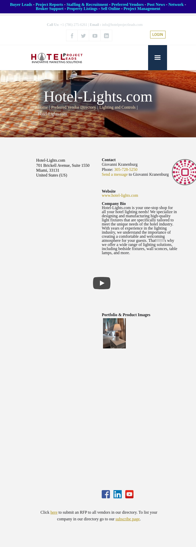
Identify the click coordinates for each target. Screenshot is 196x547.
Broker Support (50, 8)
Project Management (141, 8)
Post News (156, 4)
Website (109, 191)
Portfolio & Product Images (126, 315)
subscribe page (128, 519)
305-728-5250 (126, 169)
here (54, 512)
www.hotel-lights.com (120, 195)
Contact (109, 160)
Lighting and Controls (117, 107)
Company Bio (114, 203)
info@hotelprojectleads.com (122, 25)
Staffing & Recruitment (87, 4)
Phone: (107, 169)
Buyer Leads (21, 4)
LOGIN (157, 34)
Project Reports (49, 4)
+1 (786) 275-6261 (73, 25)
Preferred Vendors (127, 4)
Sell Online (110, 8)
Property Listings (82, 8)
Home (43, 107)
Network (176, 4)
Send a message (115, 174)
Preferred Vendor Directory (73, 107)
